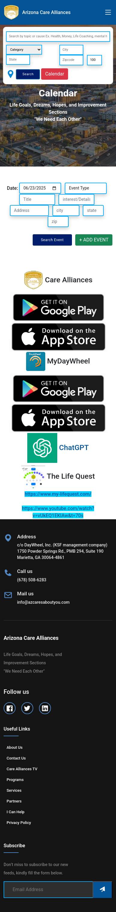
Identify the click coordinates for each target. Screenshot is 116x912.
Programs (15, 779)
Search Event (52, 240)
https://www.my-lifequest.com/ (58, 494)
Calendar (54, 74)
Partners (14, 801)
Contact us (16, 758)
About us (14, 747)
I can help (16, 812)
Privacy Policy (19, 822)
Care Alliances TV (22, 769)
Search (28, 74)
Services (14, 790)
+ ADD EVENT (94, 240)
